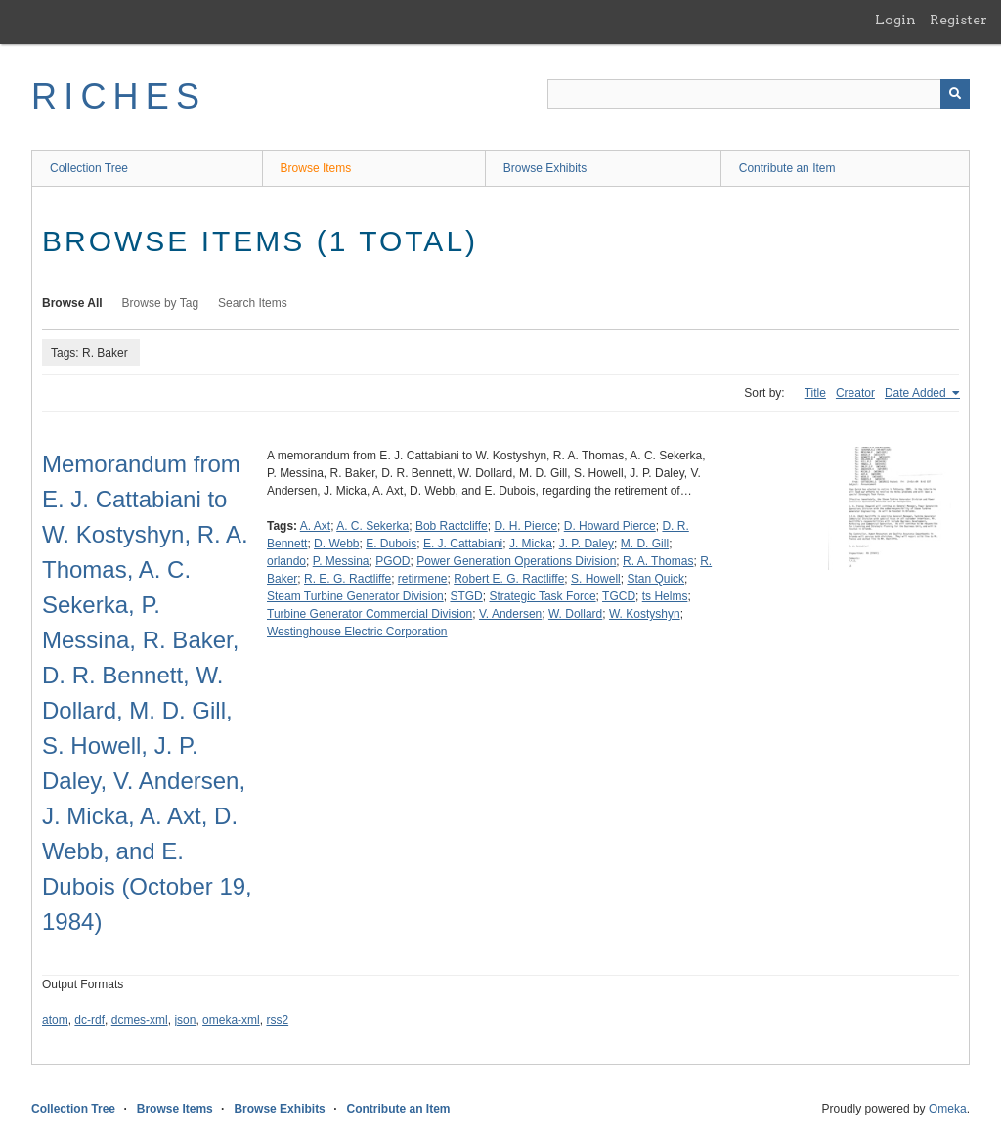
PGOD (392, 561)
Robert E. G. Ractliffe (509, 579)
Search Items (252, 303)
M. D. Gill (645, 543)
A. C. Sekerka (372, 526)
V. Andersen (510, 614)
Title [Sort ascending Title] (815, 393)
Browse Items (316, 168)
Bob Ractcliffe (451, 526)
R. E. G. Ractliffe (347, 579)
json (185, 1019)
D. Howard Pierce (610, 526)
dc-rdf (89, 1019)
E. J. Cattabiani (462, 543)
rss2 (277, 1019)
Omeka (948, 1108)
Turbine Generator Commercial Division (369, 614)
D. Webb (336, 543)
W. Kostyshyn (644, 614)
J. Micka (530, 543)
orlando (286, 561)
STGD (466, 596)
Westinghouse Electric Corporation (357, 631)
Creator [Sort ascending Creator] (855, 393)
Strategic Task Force (542, 596)
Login (895, 19)
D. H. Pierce (525, 526)
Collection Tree (89, 168)
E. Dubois (391, 543)
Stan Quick (655, 579)
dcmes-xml (139, 1019)
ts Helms (665, 596)
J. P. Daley (586, 543)
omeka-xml (231, 1019)
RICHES (118, 96)
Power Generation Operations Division (516, 561)
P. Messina (341, 561)
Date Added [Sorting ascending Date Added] (917, 393)
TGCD (618, 596)
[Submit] (955, 94)
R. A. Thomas (658, 561)
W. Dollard (575, 614)
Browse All (72, 303)
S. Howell (596, 579)
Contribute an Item (787, 168)
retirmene (423, 579)
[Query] (758, 94)
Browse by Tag (160, 303)
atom (55, 1019)
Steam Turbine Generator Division (355, 596)
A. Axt (315, 526)
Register (958, 19)
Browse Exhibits (545, 168)
